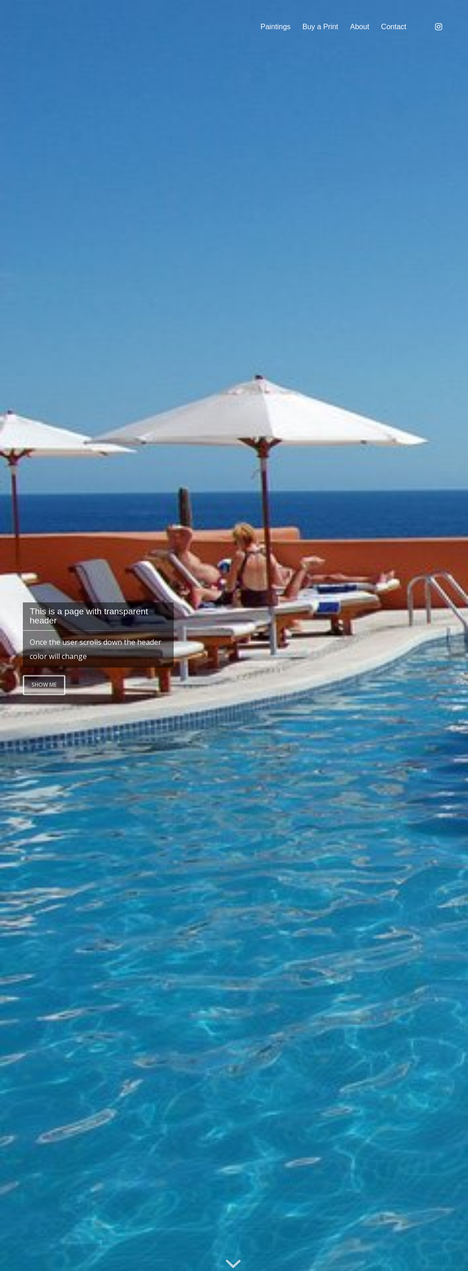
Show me (44, 684)
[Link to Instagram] (438, 26)
